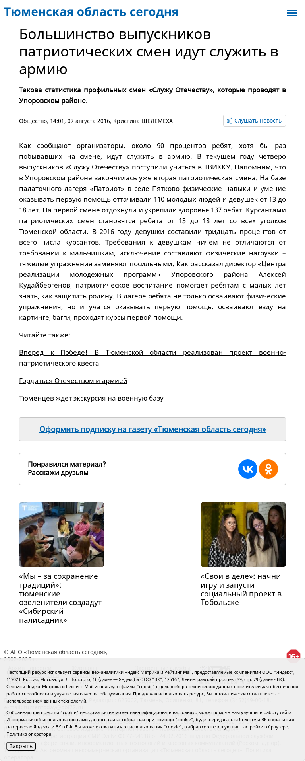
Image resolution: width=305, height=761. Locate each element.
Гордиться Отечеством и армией (73, 380)
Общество (33, 121)
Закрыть (21, 746)
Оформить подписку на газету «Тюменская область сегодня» (152, 429)
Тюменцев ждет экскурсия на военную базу (91, 398)
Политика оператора (28, 734)
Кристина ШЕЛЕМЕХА (143, 121)
